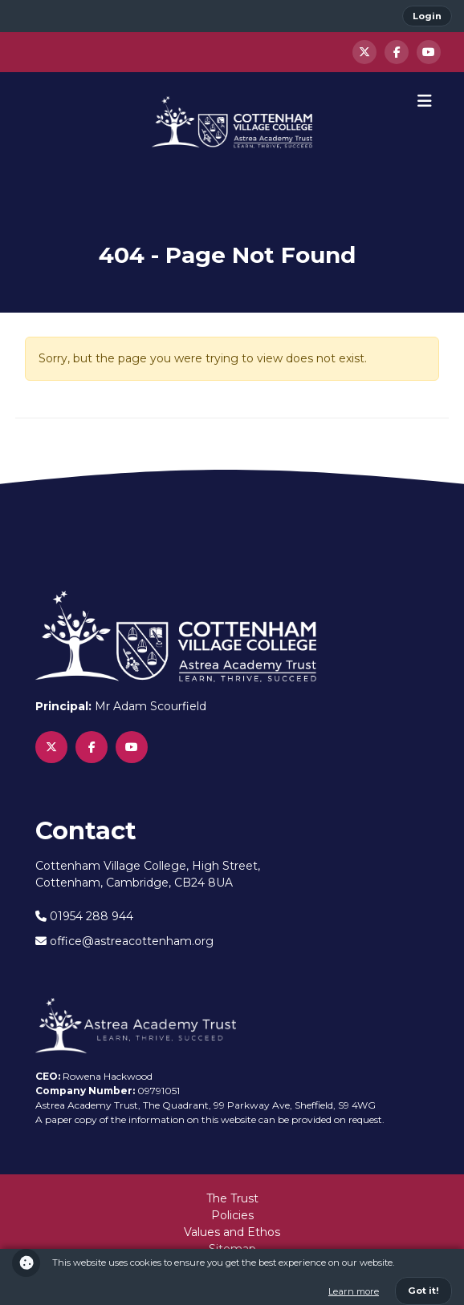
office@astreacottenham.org (124, 941)
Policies (232, 1215)
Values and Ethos (232, 1232)
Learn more (353, 1291)
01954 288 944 (84, 916)
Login (427, 16)
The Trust (232, 1198)
